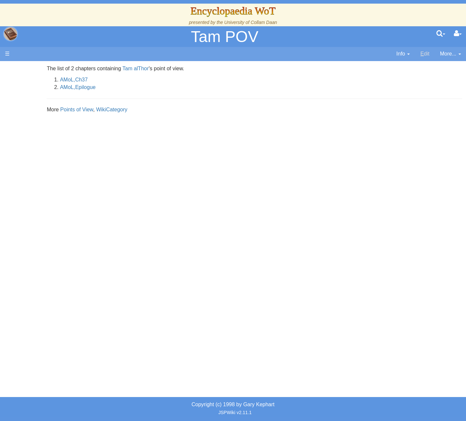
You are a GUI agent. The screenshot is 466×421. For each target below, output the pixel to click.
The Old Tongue (50, 177)
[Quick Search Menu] (441, 33)
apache (10, 33)
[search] (441, 33)
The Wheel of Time (53, 117)
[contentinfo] (403, 54)
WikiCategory (169, 109)
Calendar (42, 140)
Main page (30, 68)
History (39, 132)
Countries (55, 169)
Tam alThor (193, 68)
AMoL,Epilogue (136, 87)
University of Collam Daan (250, 22)
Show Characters (51, 199)
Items (37, 244)
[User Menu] (458, 33)
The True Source (50, 124)
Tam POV (224, 36)
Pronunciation (47, 289)
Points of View (134, 109)
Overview (55, 162)
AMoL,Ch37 (132, 79)
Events (39, 147)
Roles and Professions (57, 222)
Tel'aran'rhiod (46, 267)
